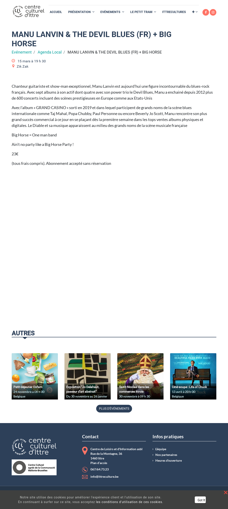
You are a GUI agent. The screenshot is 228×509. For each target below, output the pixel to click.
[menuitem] (56, 12)
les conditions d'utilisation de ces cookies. (129, 502)
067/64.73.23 (99, 469)
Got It (201, 500)
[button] (195, 12)
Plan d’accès (98, 463)
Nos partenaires (166, 455)
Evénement (22, 52)
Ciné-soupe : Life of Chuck (189, 387)
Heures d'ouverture (168, 460)
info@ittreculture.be (104, 476)
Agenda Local (50, 52)
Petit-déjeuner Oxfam (27, 387)
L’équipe (160, 449)
